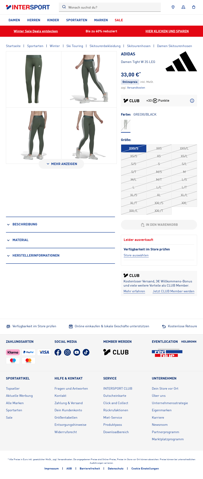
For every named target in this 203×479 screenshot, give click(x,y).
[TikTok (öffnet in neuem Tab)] (86, 352)
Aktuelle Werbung (19, 395)
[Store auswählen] (136, 255)
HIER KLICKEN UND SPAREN (167, 31)
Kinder (53, 20)
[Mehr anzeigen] (61, 164)
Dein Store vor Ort (165, 388)
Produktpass (112, 424)
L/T (184, 187)
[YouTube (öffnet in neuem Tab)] (76, 352)
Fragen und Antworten (71, 388)
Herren (33, 20)
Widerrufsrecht (66, 432)
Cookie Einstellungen (145, 468)
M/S (159, 172)
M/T (159, 179)
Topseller (13, 388)
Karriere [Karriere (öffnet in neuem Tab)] (158, 417)
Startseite (13, 46)
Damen (14, 20)
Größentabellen (66, 417)
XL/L (184, 195)
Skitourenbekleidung (105, 46)
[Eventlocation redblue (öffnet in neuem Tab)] (167, 353)
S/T (133, 172)
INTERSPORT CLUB (117, 388)
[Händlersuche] (173, 7)
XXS (159, 148)
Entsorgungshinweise (70, 424)
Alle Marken (15, 403)
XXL (184, 203)
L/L (159, 187)
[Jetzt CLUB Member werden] (173, 291)
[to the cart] (193, 7)
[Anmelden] (183, 7)
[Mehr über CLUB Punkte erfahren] (192, 100)
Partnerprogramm (165, 432)
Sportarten (76, 20)
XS (159, 156)
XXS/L (184, 148)
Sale (119, 20)
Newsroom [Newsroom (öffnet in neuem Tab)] (160, 424)
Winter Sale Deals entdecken (36, 31)
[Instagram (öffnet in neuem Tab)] (67, 352)
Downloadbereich (116, 432)
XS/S (133, 156)
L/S (184, 179)
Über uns (159, 395)
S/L (184, 164)
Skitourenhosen (139, 46)
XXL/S (159, 203)
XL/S (133, 195)
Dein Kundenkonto (68, 410)
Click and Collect (115, 403)
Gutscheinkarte (114, 395)
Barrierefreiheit (90, 468)
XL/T (133, 203)
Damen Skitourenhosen (174, 46)
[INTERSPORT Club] (116, 352)
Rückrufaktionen (115, 410)
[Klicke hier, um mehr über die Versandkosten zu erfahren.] (136, 87)
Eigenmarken (162, 410)
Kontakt (60, 395)
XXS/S (133, 148)
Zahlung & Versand (69, 403)
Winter (55, 46)
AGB (69, 468)
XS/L (184, 156)
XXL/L (133, 211)
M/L (134, 179)
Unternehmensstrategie (170, 403)
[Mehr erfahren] (134, 291)
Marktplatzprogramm (168, 439)
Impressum (51, 468)
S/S (133, 164)
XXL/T (159, 211)
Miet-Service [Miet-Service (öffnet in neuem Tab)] (112, 417)
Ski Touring (74, 46)
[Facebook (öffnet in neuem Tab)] (58, 352)
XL (159, 195)
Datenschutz (116, 468)
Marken (101, 20)
